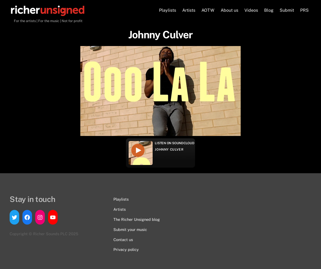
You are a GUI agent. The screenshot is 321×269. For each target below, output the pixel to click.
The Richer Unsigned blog (136, 219)
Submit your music (130, 229)
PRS (304, 10)
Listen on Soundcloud (174, 143)
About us (229, 10)
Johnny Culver (169, 149)
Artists (188, 10)
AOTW (207, 10)
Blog (269, 10)
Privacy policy (126, 249)
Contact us (123, 239)
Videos (251, 10)
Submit (287, 10)
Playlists (167, 10)
